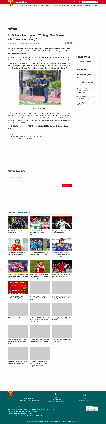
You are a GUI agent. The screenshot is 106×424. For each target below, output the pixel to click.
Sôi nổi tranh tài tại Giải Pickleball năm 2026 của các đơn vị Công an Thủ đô (18, 276)
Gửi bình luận (66, 185)
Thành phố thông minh (60, 5)
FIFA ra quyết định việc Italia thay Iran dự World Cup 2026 (84, 83)
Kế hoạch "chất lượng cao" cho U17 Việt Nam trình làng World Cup (61, 276)
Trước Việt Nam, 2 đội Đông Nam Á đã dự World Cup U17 (17, 297)
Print (71, 43)
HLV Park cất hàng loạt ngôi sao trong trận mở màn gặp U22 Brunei (27, 136)
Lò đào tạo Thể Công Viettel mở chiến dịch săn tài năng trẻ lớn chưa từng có (39, 319)
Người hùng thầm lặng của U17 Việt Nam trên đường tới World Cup (17, 341)
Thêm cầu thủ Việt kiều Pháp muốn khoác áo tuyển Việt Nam (17, 253)
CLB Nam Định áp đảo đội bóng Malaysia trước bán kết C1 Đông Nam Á (84, 76)
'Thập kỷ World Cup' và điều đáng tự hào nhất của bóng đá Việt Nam (39, 232)
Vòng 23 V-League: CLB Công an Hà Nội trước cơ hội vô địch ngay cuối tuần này (39, 276)
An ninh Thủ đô (21, 2)
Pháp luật (46, 5)
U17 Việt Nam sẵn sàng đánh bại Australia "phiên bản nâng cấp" (39, 253)
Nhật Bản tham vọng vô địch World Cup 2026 (16, 232)
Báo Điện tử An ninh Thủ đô (10, 3)
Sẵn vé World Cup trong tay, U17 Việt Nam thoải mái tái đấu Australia (39, 298)
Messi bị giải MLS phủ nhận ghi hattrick (61, 319)
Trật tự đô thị (20, 5)
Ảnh (26, 5)
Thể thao (79, 5)
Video (51, 5)
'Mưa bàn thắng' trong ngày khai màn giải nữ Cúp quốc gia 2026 (39, 340)
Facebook (65, 43)
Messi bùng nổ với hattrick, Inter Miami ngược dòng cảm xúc (17, 362)
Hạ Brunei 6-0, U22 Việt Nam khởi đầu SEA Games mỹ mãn (25, 139)
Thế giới (40, 5)
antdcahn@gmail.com (84, 400)
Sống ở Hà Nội (87, 5)
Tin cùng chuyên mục (18, 212)
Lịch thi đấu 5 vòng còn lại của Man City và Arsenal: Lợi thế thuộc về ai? (84, 90)
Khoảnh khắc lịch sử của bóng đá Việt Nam (61, 340)
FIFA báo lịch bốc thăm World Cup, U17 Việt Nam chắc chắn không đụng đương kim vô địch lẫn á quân (39, 364)
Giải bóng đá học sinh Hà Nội (84, 61)
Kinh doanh (95, 5)
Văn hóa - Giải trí (71, 5)
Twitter (68, 43)
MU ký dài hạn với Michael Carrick (18, 318)
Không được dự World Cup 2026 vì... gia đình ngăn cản (61, 232)
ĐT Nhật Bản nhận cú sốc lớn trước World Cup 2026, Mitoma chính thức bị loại (61, 254)
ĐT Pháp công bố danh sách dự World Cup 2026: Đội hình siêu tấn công (61, 298)
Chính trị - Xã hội (32, 5)
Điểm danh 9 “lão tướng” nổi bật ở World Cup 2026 (84, 97)
